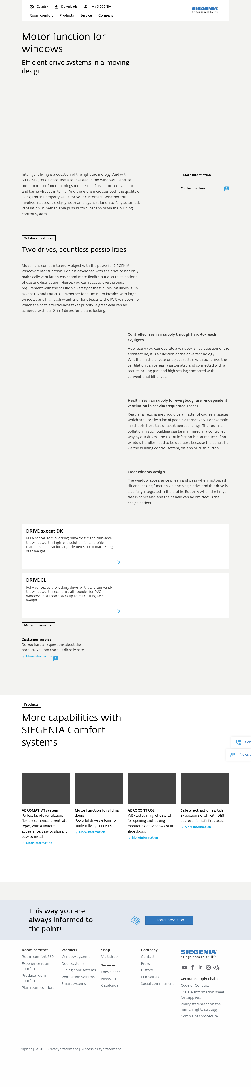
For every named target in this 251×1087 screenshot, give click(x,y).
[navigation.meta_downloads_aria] (65, 6)
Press (145, 964)
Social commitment (157, 984)
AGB (39, 1049)
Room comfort (41, 15)
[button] (97, 6)
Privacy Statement (62, 1049)
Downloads (110, 972)
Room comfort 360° (38, 957)
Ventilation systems (78, 977)
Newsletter (110, 979)
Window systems (76, 957)
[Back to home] (204, 10)
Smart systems (74, 984)
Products (67, 15)
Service (86, 15)
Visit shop (109, 957)
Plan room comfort (38, 988)
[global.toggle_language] (38, 6)
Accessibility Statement (101, 1049)
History (147, 970)
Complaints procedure (199, 1016)
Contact (147, 957)
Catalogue (110, 985)
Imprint (26, 1049)
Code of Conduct (195, 985)
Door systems (73, 964)
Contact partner (205, 188)
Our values (150, 977)
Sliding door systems (79, 970)
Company (105, 15)
